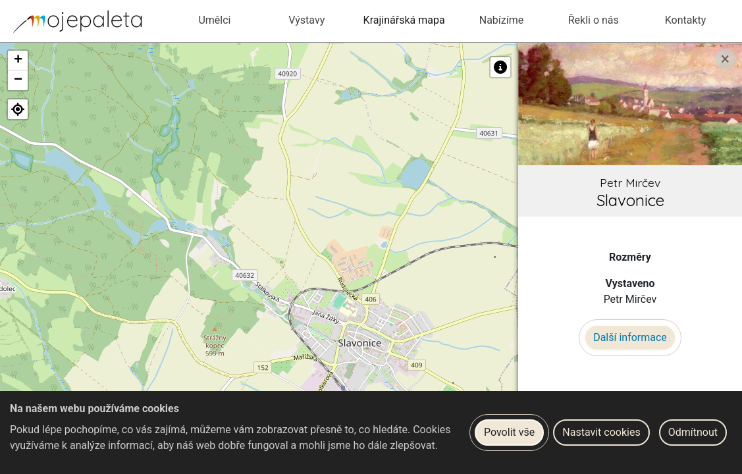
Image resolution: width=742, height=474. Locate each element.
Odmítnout (693, 432)
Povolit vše (509, 432)
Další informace (630, 337)
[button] (18, 60)
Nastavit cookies (601, 432)
